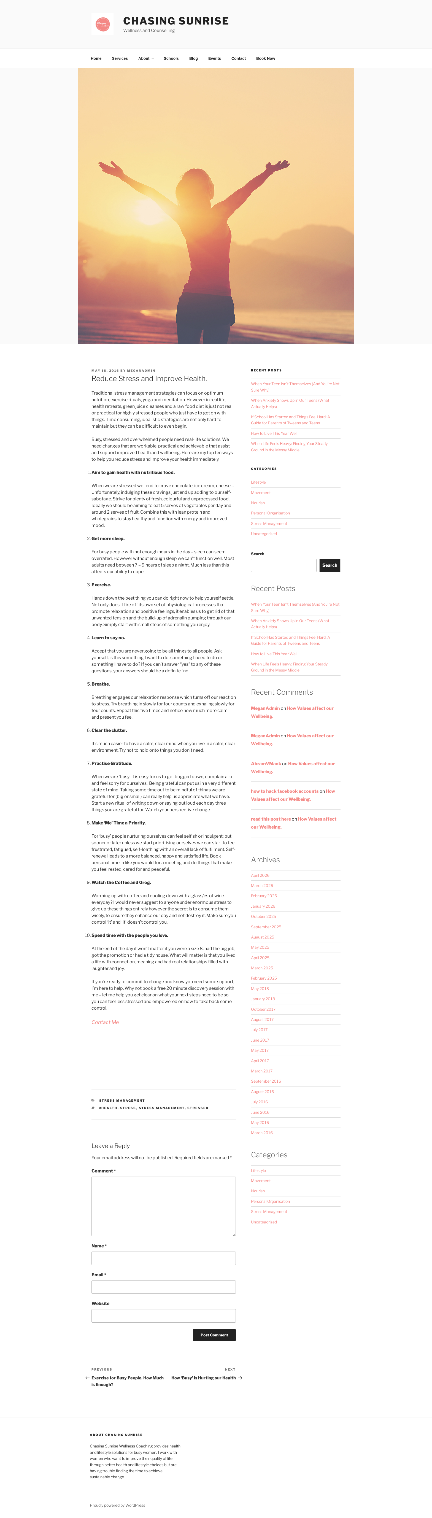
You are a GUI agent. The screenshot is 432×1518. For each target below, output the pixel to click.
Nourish (258, 502)
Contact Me (105, 1022)
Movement (261, 492)
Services (120, 58)
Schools (171, 58)
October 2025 (263, 916)
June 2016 (260, 1112)
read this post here (271, 819)
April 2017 (260, 1060)
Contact (238, 58)
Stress (128, 1108)
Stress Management (122, 1100)
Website (100, 1303)
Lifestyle (258, 482)
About (146, 58)
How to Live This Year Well (274, 433)
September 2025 (266, 926)
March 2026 (262, 885)
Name (99, 1246)
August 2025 (262, 937)
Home (96, 58)
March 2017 (261, 1071)
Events (214, 58)
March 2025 (262, 968)
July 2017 (259, 1029)
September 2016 (266, 1081)
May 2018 (260, 988)
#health (108, 1108)
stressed (198, 1108)
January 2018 (263, 998)
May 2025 (260, 947)
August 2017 (262, 1019)
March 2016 (262, 1132)
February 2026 (264, 895)
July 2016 (259, 1101)
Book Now (265, 58)
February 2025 (264, 978)
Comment (103, 1171)
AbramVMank (266, 763)
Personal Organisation (270, 513)
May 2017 (260, 1050)
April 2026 (260, 875)
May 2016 (260, 1122)
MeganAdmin (141, 371)
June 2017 (260, 1040)
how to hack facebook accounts (285, 791)
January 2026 (263, 906)
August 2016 (262, 1091)
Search (257, 553)
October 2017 (263, 1009)
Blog (193, 58)
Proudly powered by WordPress (117, 1505)
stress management (162, 1108)
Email (98, 1274)
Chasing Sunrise (176, 21)
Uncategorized (264, 533)
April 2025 (260, 957)
